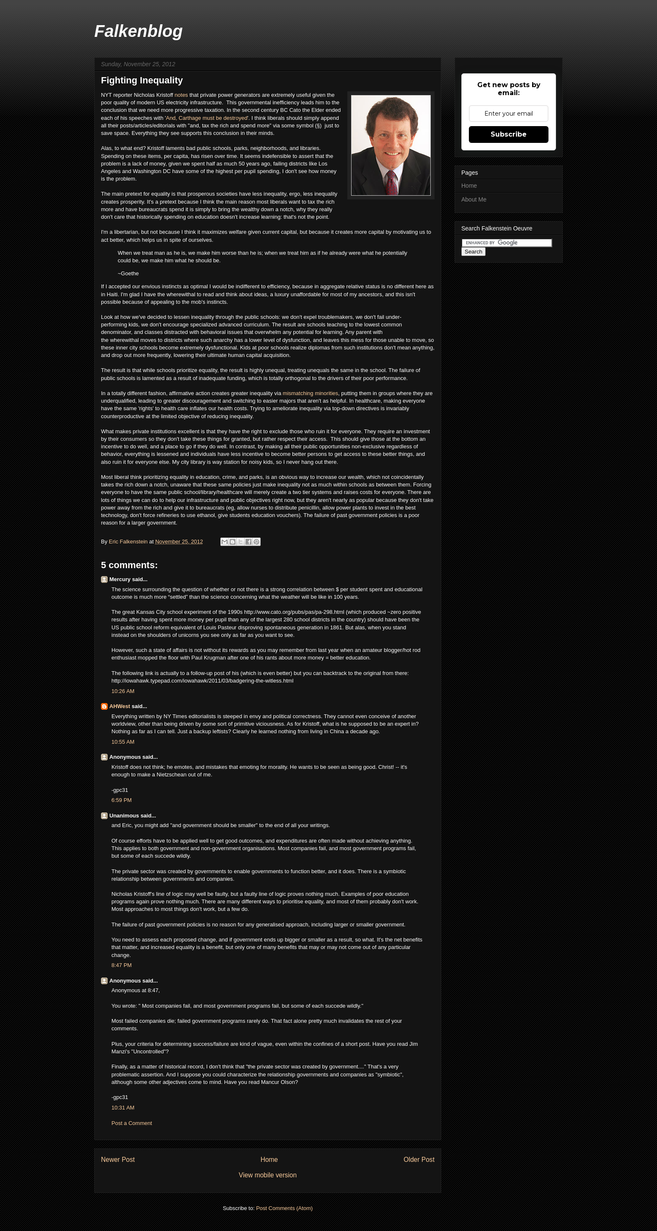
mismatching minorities (310, 393)
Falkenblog (138, 31)
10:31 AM (123, 1107)
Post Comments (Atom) (284, 1208)
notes (182, 95)
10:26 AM (123, 691)
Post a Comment (131, 1123)
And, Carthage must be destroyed (206, 118)
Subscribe (509, 134)
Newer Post (118, 1159)
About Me (473, 199)
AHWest (119, 706)
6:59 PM (121, 800)
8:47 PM (121, 965)
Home (269, 1159)
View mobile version (268, 1175)
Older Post (419, 1159)
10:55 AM (123, 742)
